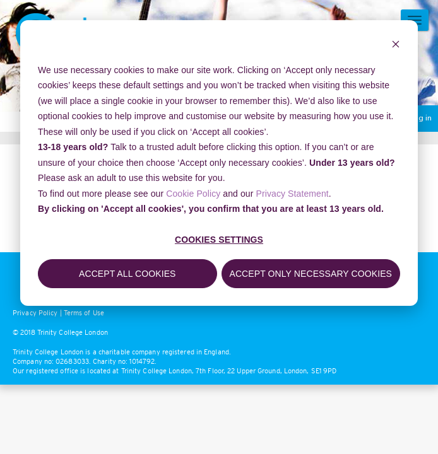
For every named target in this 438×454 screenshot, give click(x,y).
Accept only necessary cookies (310, 274)
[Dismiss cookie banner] (395, 46)
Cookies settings (219, 240)
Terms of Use (84, 313)
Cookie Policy (193, 194)
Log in (420, 118)
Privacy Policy (35, 313)
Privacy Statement (292, 194)
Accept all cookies (127, 274)
